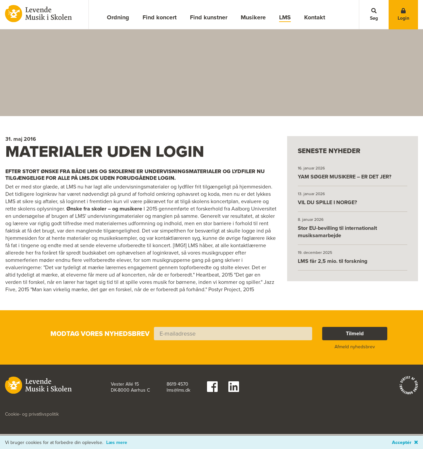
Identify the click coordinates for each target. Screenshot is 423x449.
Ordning (118, 17)
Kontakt (314, 17)
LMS (285, 17)
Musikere (253, 17)
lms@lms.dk (178, 393)
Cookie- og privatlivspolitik (32, 417)
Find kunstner (208, 17)
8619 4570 (177, 387)
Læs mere (116, 443)
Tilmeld (355, 336)
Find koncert (160, 17)
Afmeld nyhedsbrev (355, 349)
